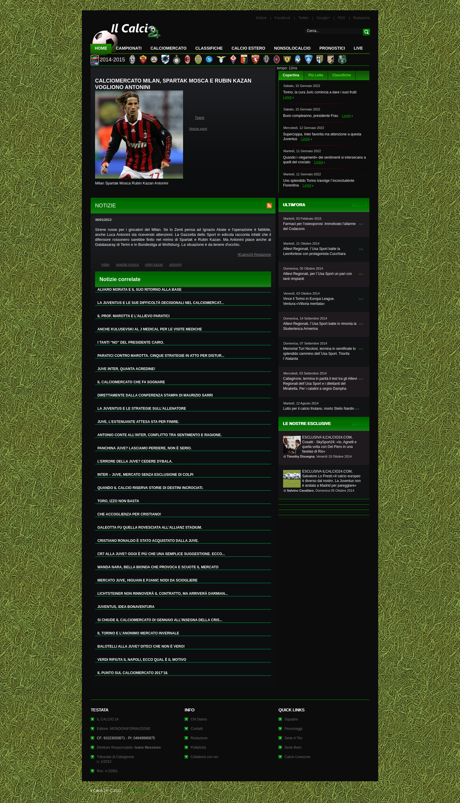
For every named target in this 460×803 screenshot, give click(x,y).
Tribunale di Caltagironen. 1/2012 (115, 759)
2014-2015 (112, 60)
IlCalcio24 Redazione (254, 255)
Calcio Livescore (297, 757)
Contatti (197, 729)
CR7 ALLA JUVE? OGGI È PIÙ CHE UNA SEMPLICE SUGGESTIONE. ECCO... (161, 554)
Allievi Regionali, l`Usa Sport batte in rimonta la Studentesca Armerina (319, 326)
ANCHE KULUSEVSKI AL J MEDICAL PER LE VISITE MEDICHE (149, 329)
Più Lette (315, 75)
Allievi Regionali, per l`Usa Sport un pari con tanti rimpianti (317, 276)
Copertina (291, 75)
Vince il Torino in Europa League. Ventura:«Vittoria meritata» (309, 301)
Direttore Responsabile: (129, 747)
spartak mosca (127, 265)
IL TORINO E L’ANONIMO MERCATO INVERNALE (138, 633)
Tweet (199, 118)
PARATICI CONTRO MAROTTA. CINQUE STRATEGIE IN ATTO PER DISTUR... (160, 356)
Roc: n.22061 (107, 771)
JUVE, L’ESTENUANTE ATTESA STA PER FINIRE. (138, 422)
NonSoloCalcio (292, 48)
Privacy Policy (137, 791)
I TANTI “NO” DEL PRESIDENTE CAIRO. (130, 342)
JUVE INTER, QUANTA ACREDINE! (126, 369)
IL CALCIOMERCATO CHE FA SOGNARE (131, 382)
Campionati (129, 48)
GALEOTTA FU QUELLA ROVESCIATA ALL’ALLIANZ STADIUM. (149, 527)
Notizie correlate (120, 279)
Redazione (361, 18)
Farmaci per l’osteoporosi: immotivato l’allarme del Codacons (319, 226)
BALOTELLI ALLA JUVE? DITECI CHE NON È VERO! (141, 646)
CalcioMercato (168, 48)
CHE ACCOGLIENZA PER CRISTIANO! (129, 514)
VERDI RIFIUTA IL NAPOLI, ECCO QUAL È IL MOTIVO (141, 660)
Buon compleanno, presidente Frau (310, 116)
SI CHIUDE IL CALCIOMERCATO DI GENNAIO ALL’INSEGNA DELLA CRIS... (159, 620)
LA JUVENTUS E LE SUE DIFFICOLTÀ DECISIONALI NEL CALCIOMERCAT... (160, 303)
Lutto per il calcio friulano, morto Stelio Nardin (318, 408)
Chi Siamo (199, 719)
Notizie (261, 18)
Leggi (287, 97)
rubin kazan (154, 265)
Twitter (303, 18)
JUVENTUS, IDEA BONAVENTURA (126, 607)
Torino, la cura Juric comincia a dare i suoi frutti (319, 92)
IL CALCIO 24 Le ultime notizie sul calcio (125, 37)
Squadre (291, 719)
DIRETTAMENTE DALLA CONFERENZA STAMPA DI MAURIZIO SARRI (155, 395)
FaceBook (282, 18)
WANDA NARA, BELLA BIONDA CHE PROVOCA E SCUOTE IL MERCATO (158, 567)
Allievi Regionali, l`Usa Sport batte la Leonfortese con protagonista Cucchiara (314, 251)
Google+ (323, 18)
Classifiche (341, 75)
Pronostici (332, 48)
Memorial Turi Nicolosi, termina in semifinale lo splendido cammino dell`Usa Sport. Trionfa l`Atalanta (319, 354)
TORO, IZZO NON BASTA (118, 501)
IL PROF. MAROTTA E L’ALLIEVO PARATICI (133, 316)
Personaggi (293, 729)
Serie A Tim (293, 738)
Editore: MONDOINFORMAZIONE (123, 729)
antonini (175, 265)
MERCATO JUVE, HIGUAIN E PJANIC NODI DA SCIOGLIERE (147, 580)
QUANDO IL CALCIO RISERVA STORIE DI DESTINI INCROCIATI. (150, 488)
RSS (341, 18)
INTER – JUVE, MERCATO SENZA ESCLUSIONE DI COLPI (145, 475)
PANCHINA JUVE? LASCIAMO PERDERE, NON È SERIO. (144, 448)
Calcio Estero (248, 48)
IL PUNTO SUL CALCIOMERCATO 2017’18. (132, 673)
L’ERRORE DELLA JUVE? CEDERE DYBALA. (134, 461)
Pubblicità (198, 747)
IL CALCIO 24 (108, 719)
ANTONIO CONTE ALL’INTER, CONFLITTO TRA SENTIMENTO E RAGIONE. (159, 435)
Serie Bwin (293, 747)
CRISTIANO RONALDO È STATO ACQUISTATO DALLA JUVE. (148, 541)
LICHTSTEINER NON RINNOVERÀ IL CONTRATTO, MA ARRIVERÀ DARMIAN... (162, 594)
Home (101, 48)
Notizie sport (198, 128)
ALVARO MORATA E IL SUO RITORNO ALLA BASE (139, 290)
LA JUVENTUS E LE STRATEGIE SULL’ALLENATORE (141, 408)
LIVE (358, 48)
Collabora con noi (204, 757)
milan (105, 265)
